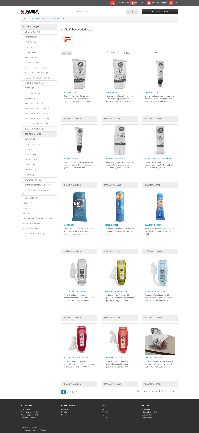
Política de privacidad (29, 415)
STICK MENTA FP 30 (155, 291)
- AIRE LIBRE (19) (29, 170)
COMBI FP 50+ (71, 158)
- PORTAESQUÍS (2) (30, 37)
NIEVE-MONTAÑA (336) (31, 27)
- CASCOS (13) (28, 88)
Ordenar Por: (112, 52)
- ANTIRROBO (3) (30, 57)
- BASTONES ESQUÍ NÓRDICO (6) (36, 119)
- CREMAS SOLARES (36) (32, 134)
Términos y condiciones (30, 417)
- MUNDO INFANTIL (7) (32, 154)
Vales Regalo (107, 412)
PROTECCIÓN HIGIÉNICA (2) (33, 234)
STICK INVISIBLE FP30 (75, 291)
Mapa (63, 415)
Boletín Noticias (148, 417)
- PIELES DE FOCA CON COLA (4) (35, 73)
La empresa (25, 409)
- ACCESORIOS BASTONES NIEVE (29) (37, 124)
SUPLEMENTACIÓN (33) (31, 223)
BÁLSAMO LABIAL (154, 224)
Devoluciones (66, 412)
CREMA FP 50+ (111, 92)
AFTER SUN (69, 224)
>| (82, 392)
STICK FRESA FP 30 (113, 357)
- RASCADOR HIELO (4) (32, 159)
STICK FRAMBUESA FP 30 (76, 357)
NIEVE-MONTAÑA (38, 19)
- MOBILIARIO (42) (30, 198)
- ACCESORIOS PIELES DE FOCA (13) (36, 78)
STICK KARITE (111, 224)
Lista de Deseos (148, 415)
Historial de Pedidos (150, 412)
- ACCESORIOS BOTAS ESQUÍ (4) (35, 67)
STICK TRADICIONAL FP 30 (158, 158)
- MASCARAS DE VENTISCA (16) (35, 83)
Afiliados (105, 415)
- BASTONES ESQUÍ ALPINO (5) (35, 103)
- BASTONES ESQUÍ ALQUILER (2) (36, 108)
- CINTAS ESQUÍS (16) (31, 32)
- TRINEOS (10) (29, 164)
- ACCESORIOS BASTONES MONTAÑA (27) (37, 191)
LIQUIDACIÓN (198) (30, 228)
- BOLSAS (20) (28, 47)
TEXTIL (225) (27, 203)
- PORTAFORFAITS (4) (31, 52)
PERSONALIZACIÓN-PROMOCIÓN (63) (37, 218)
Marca (104, 409)
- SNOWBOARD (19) (31, 139)
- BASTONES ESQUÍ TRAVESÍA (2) (35, 113)
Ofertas (105, 417)
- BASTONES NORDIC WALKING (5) (36, 185)
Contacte (64, 409)
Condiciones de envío (29, 412)
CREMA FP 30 (70, 92)
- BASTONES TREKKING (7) (33, 180)
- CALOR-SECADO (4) (31, 93)
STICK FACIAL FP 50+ (114, 158)
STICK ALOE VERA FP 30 (116, 291)
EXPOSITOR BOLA (154, 357)
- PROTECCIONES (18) (31, 144)
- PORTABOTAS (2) (30, 42)
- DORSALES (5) (29, 175)
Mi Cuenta (146, 409)
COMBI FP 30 (151, 92)
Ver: (156, 52)
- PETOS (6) (27, 149)
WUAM (34, 427)
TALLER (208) (27, 208)
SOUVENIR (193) (29, 213)
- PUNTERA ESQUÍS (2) (31, 62)
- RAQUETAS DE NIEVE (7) (33, 129)
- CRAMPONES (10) (30, 98)
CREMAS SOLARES (57, 19)
